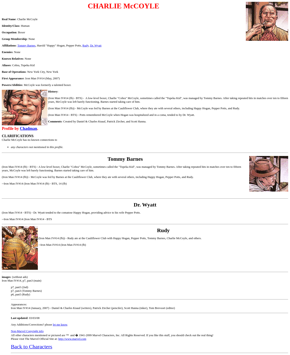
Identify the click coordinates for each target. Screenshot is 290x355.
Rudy (85, 45)
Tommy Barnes (26, 45)
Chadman (28, 128)
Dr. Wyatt (96, 45)
